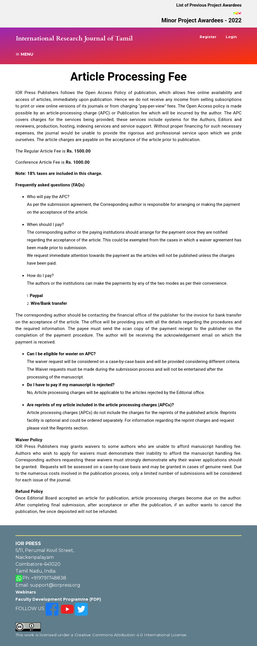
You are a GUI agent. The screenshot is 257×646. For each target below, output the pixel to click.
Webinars (25, 592)
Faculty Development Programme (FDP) (58, 599)
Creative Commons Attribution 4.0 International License (131, 635)
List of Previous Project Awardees (209, 5)
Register (208, 37)
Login (231, 37)
